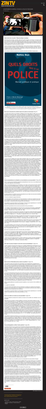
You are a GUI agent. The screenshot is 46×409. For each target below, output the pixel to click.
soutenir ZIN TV (8, 388)
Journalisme (7, 401)
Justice (10, 401)
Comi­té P (6, 115)
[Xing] (6, 386)
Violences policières (17, 402)
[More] (7, 386)
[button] (42, 3)
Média (20, 401)
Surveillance (11, 402)
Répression (6, 402)
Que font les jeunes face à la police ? (12, 396)
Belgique (6, 403)
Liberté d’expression (15, 401)
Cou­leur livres (35, 51)
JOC (5, 396)
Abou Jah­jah (38, 160)
